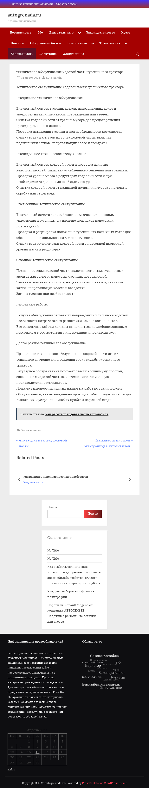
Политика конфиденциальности (31, 4)
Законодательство (100, 32)
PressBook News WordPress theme (104, 783)
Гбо (40, 32)
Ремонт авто (77, 43)
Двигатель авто (61, 32)
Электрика (48, 54)
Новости (17, 43)
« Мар (11, 769)
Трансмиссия (109, 43)
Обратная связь (66, 4)
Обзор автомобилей (45, 43)
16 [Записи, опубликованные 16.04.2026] (37, 752)
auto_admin (54, 77)
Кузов (125, 32)
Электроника (73, 54)
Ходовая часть (22, 54)
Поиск (52, 507)
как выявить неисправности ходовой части (55, 476)
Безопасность (20, 32)
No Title (53, 550)
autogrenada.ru (24, 15)
